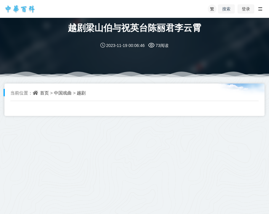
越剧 (81, 93)
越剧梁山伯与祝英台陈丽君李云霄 (134, 27)
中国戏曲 (63, 93)
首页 (44, 93)
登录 (246, 9)
